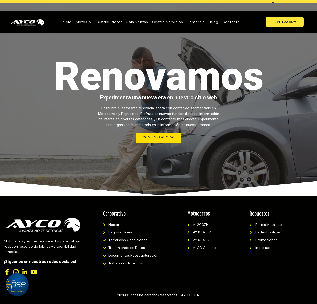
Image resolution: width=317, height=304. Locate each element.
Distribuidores (110, 22)
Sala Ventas (137, 22)
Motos (84, 22)
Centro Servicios (167, 22)
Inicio (67, 22)
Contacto (230, 22)
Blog (214, 22)
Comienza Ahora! (158, 137)
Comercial (196, 22)
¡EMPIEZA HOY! (284, 22)
